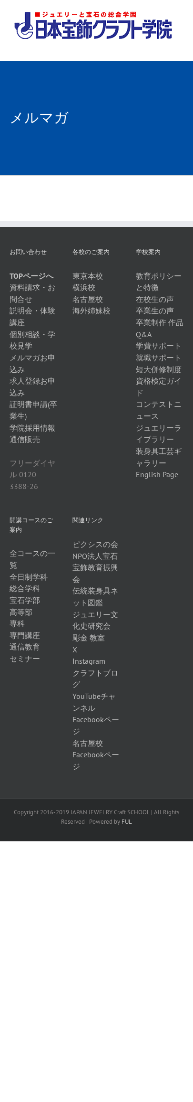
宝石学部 (25, 600)
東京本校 (87, 276)
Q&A (144, 334)
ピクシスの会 (95, 544)
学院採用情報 (32, 428)
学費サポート (159, 345)
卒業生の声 (155, 310)
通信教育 (25, 646)
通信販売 (25, 439)
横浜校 (83, 287)
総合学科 (25, 588)
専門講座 (25, 635)
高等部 (21, 612)
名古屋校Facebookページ (95, 754)
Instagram (88, 661)
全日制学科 (29, 577)
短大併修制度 (159, 369)
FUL (127, 822)
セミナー (25, 658)
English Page (157, 474)
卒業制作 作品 (159, 322)
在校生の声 (155, 299)
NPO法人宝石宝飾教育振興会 (95, 567)
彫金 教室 (88, 637)
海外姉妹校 (91, 310)
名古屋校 (87, 299)
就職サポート (159, 357)
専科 (17, 623)
